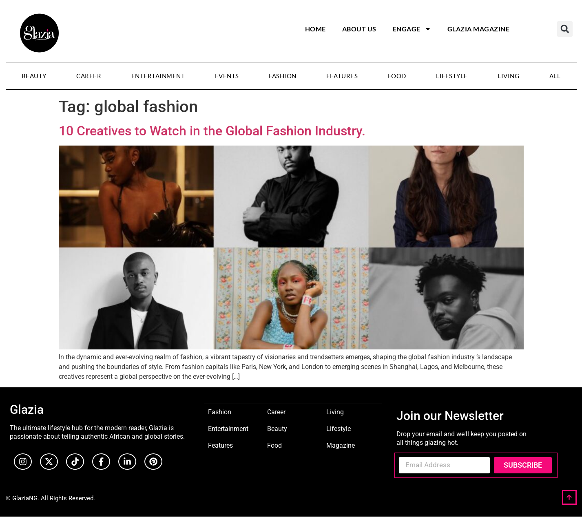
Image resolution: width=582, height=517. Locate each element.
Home (315, 29)
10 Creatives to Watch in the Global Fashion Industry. (212, 131)
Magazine (340, 445)
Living (508, 76)
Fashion (283, 76)
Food (397, 76)
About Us (359, 29)
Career (88, 76)
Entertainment (158, 76)
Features (342, 76)
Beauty (34, 76)
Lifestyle (452, 76)
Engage (412, 29)
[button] (565, 29)
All (555, 76)
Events (227, 76)
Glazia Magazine (478, 29)
